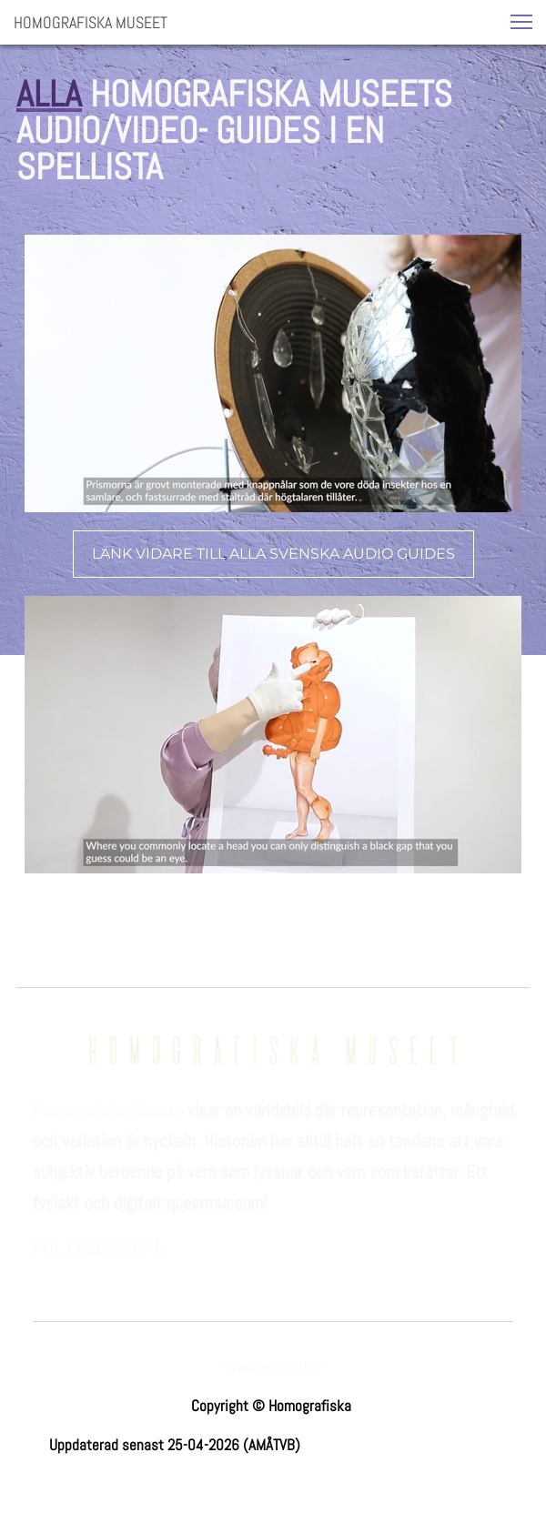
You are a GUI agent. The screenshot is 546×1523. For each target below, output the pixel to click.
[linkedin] (178, 1274)
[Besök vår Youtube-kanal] (134, 1274)
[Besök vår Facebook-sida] (47, 1274)
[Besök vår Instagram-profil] (91, 1274)
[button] (521, 22)
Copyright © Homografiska (273, 1406)
